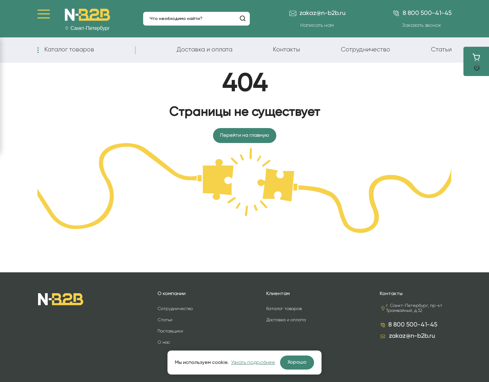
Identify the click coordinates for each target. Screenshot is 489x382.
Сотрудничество (365, 49)
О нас (163, 342)
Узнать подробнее (253, 362)
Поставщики (170, 331)
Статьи (441, 49)
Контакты (286, 49)
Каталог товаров (69, 49)
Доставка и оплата (204, 49)
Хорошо (297, 362)
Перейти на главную (244, 135)
